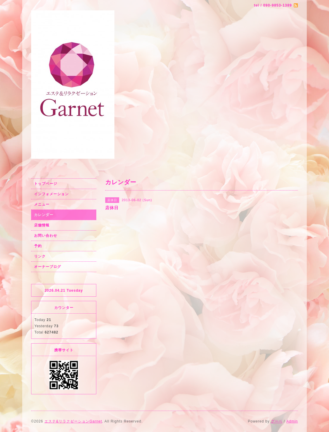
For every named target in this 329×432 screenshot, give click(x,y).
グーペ (276, 421)
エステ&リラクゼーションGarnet (73, 421)
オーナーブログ (47, 267)
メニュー (41, 204)
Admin (292, 421)
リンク (40, 256)
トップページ (45, 184)
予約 (38, 246)
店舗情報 (41, 225)
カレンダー (43, 215)
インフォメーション (51, 194)
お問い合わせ (45, 236)
